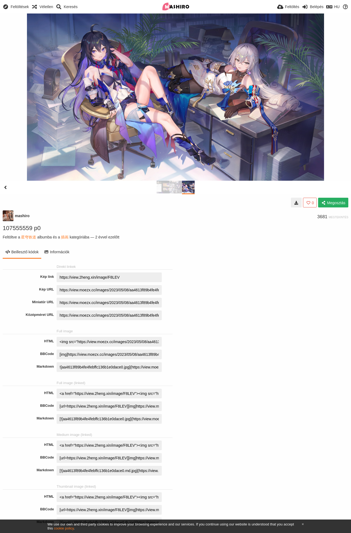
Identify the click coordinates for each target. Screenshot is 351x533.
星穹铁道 (28, 237)
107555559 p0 (22, 228)
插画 (64, 237)
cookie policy (64, 528)
